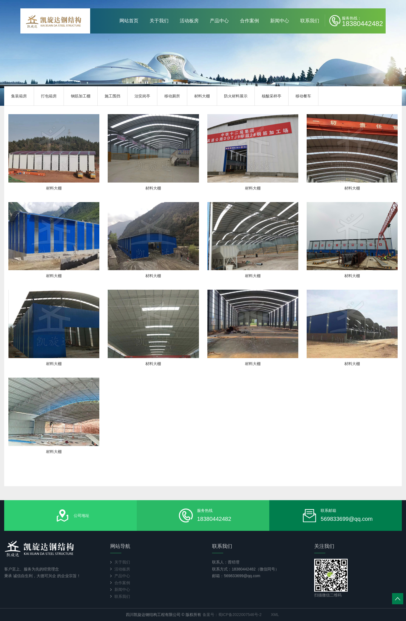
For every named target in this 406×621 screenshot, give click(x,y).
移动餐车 (303, 96)
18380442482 (362, 21)
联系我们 (309, 20)
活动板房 (189, 20)
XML (275, 614)
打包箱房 (49, 96)
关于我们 (159, 20)
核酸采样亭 (271, 96)
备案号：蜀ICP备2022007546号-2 (232, 614)
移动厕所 (172, 96)
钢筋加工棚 (80, 96)
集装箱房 (19, 96)
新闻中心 (279, 20)
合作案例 (249, 20)
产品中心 (219, 20)
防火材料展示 (236, 96)
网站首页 (128, 20)
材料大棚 (202, 96)
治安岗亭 (142, 96)
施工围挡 (112, 96)
